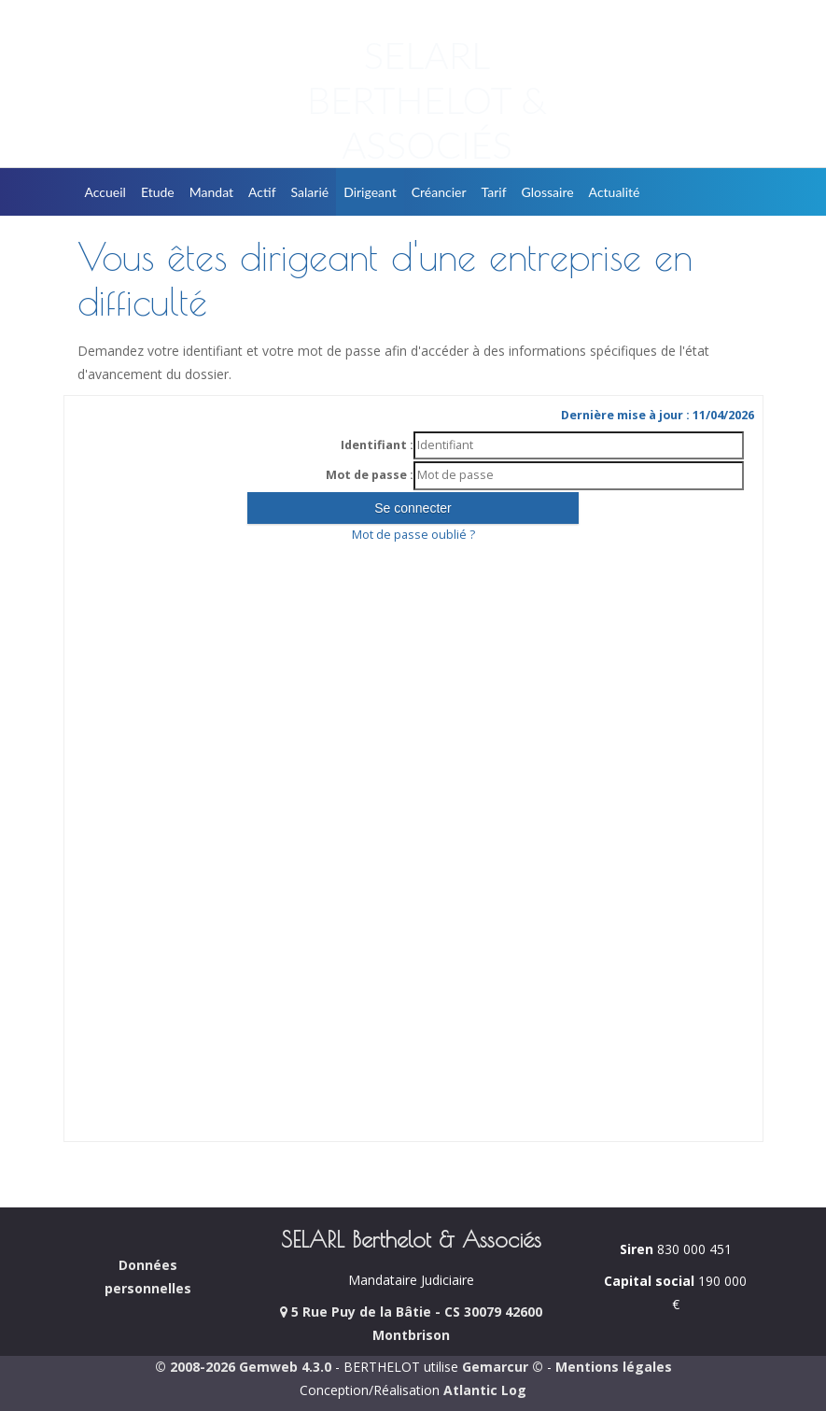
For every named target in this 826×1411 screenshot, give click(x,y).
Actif (262, 192)
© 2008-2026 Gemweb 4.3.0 (243, 1367)
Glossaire (548, 192)
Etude (158, 192)
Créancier (439, 192)
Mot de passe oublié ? (413, 535)
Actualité (614, 192)
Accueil (105, 192)
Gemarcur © (502, 1367)
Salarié (310, 192)
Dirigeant (370, 192)
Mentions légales (613, 1367)
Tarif (494, 192)
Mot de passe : (369, 475)
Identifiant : (377, 445)
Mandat (211, 192)
